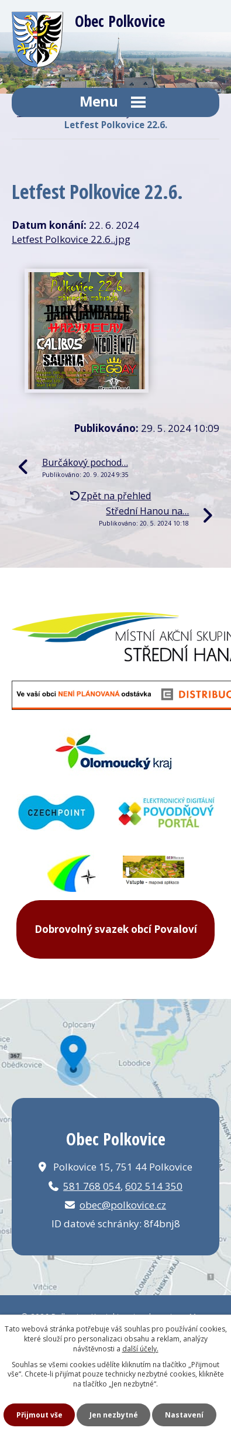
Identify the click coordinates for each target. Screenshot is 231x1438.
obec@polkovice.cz (123, 1205)
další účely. (140, 1349)
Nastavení (184, 1415)
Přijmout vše (39, 1415)
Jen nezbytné (113, 1415)
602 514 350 (153, 1186)
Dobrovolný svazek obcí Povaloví (116, 929)
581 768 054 (91, 1186)
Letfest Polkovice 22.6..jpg (71, 239)
